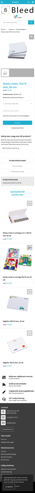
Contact (3, 451)
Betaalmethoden (6, 457)
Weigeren (17, 486)
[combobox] (14, 22)
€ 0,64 (7, 239)
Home (3, 29)
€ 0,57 (7, 366)
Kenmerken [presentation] (17, 166)
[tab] (17, 160)
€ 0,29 (7, 283)
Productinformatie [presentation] (17, 160)
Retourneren (5, 460)
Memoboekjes (20, 29)
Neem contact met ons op (10, 148)
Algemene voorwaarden (8, 469)
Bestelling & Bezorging (8, 454)
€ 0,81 (7, 324)
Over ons (4, 439)
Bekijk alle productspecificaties (13, 97)
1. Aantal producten (10, 103)
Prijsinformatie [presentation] (17, 171)
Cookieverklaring (6, 472)
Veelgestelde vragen (7, 442)
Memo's (11, 29)
